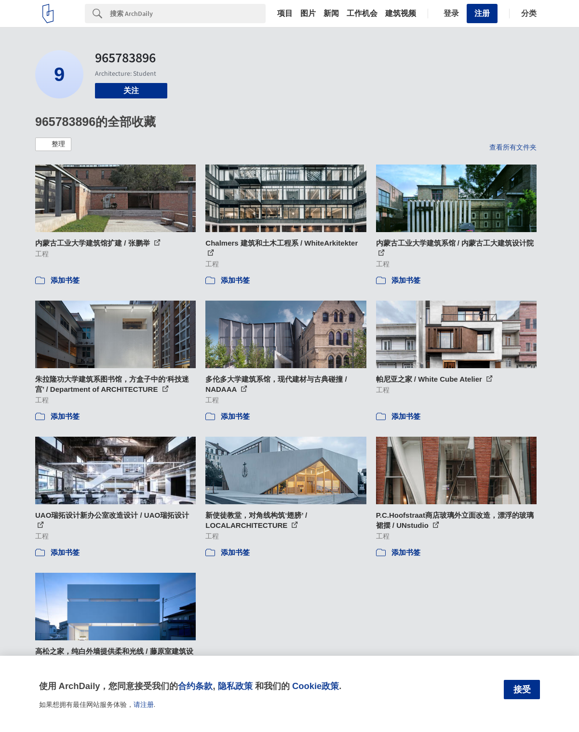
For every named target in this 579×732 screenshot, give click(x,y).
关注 (131, 90)
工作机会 (362, 13)
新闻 (331, 13)
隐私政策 (235, 686)
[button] (53, 144)
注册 (482, 13)
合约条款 (195, 686)
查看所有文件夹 (513, 147)
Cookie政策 (315, 686)
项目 (285, 13)
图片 (308, 13)
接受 (522, 689)
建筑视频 (400, 13)
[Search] (188, 13)
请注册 (144, 704)
